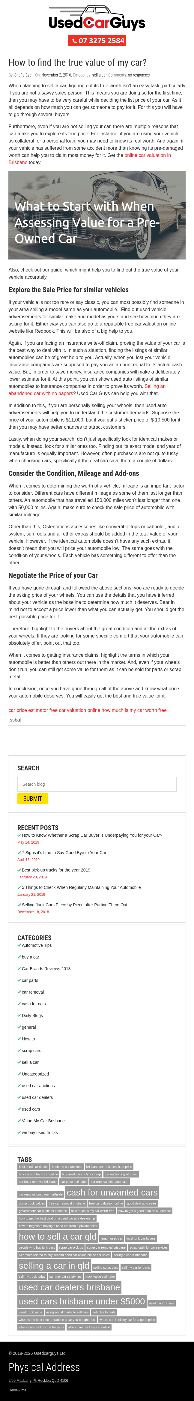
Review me (17, 1390)
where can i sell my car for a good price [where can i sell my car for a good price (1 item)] (127, 1320)
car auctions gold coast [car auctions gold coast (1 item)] (121, 1174)
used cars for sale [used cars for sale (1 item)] (161, 1303)
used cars (31, 1109)
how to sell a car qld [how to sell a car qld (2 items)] (58, 1236)
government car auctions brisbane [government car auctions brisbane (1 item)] (43, 1211)
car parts (30, 980)
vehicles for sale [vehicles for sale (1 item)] (104, 1312)
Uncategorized (35, 1074)
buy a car (30, 957)
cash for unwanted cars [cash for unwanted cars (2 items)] (112, 1192)
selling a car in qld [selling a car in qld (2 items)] (54, 1265)
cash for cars (34, 1003)
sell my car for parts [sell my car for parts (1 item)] (136, 1267)
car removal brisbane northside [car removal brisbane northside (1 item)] (41, 1194)
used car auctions (38, 1085)
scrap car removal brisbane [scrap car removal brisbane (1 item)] (106, 1247)
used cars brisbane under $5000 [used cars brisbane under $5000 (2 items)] (82, 1301)
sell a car (99, 75)
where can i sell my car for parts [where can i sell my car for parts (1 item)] (41, 1327)
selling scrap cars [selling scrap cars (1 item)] (105, 1267)
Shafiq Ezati (24, 75)
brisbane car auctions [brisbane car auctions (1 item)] (67, 1166)
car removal (33, 992)
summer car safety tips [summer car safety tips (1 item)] (65, 1276)
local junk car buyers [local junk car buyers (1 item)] (141, 1238)
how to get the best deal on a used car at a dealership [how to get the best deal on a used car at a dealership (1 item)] (57, 1218)
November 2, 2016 (56, 75)
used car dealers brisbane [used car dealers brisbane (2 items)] (69, 1287)
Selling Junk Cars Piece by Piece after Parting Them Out (74, 904)
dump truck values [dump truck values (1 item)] (32, 1203)
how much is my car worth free (134, 710)
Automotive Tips (37, 945)
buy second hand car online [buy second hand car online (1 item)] (38, 1174)
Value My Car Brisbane (43, 1120)
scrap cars (31, 1050)
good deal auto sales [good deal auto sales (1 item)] (141, 1203)
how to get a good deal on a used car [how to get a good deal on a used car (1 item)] (144, 1211)
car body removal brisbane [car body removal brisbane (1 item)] (38, 1182)
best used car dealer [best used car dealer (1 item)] (33, 1166)
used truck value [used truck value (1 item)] (30, 1312)
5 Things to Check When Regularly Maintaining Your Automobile (81, 887)
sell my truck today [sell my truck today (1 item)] (32, 1276)
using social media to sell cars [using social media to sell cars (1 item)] (67, 1312)
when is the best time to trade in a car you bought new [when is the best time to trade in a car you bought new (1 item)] (57, 1320)
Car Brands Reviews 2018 (46, 968)
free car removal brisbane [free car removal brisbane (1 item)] (67, 1203)
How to (28, 1038)
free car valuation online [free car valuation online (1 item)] (106, 1203)
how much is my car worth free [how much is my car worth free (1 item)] (93, 1211)
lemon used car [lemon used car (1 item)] (112, 1238)
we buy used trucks (40, 1132)
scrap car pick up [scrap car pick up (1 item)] (71, 1247)
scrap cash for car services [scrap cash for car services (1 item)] (149, 1247)
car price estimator (28, 710)
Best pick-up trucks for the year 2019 (56, 870)
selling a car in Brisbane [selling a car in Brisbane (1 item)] (131, 1255)
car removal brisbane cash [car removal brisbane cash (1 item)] (109, 1182)
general (29, 1027)
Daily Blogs (32, 1015)
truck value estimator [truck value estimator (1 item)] (100, 1276)
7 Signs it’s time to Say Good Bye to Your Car (64, 852)
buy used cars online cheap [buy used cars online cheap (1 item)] (81, 1174)
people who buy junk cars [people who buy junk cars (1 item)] (37, 1247)
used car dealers (37, 1097)
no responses (139, 75)
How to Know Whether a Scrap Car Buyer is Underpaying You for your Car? (92, 835)
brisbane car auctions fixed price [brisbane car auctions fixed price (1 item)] (109, 1166)
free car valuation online (74, 710)
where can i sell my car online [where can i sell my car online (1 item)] (89, 1327)
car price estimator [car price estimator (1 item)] (74, 1182)
